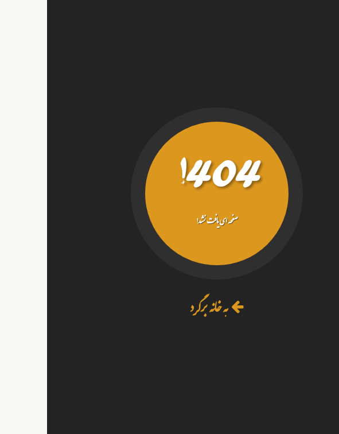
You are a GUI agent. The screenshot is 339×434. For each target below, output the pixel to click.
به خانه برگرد (169, 310)
